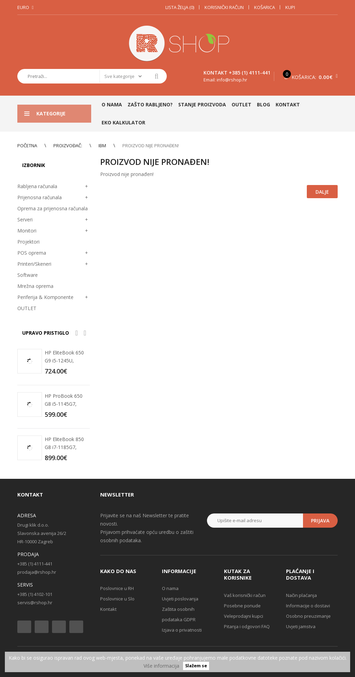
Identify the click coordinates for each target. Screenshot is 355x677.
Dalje (322, 191)
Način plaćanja (301, 595)
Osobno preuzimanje (308, 616)
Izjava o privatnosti (182, 630)
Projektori (28, 241)
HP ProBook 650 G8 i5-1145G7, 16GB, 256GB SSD (65, 404)
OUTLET (26, 308)
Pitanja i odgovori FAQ (247, 626)
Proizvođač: (67, 145)
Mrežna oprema (35, 286)
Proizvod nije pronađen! (150, 145)
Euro (23, 7)
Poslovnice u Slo (117, 599)
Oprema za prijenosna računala (52, 208)
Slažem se (196, 666)
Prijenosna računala (39, 197)
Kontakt (108, 609)
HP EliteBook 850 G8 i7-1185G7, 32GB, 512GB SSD (65, 447)
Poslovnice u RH (117, 588)
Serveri (25, 219)
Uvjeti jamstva (300, 626)
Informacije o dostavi (308, 606)
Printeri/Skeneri (34, 264)
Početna (27, 145)
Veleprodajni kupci (243, 616)
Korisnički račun (224, 7)
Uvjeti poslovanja (180, 599)
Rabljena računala (37, 186)
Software (27, 275)
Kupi (290, 7)
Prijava (320, 520)
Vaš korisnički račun (245, 595)
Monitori (26, 230)
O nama (170, 588)
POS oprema (31, 252)
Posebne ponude (242, 606)
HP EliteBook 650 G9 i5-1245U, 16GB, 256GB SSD (65, 360)
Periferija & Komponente (45, 297)
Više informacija (161, 665)
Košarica (264, 7)
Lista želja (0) (179, 7)
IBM (102, 145)
